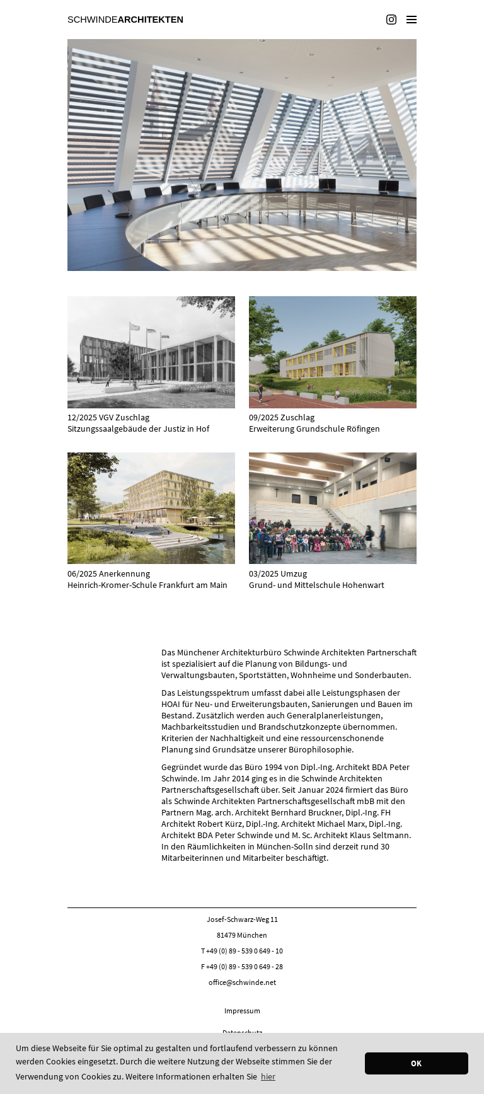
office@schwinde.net (242, 982)
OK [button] (416, 1063)
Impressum (242, 1010)
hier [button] (268, 1076)
